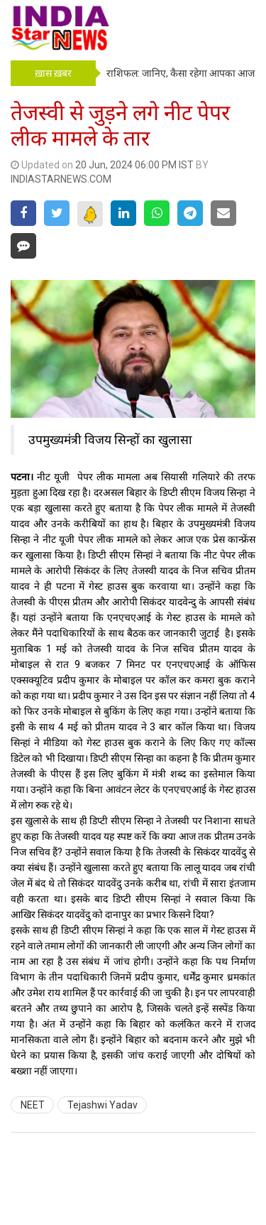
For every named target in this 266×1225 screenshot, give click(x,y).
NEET (33, 1105)
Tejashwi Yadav (102, 1105)
